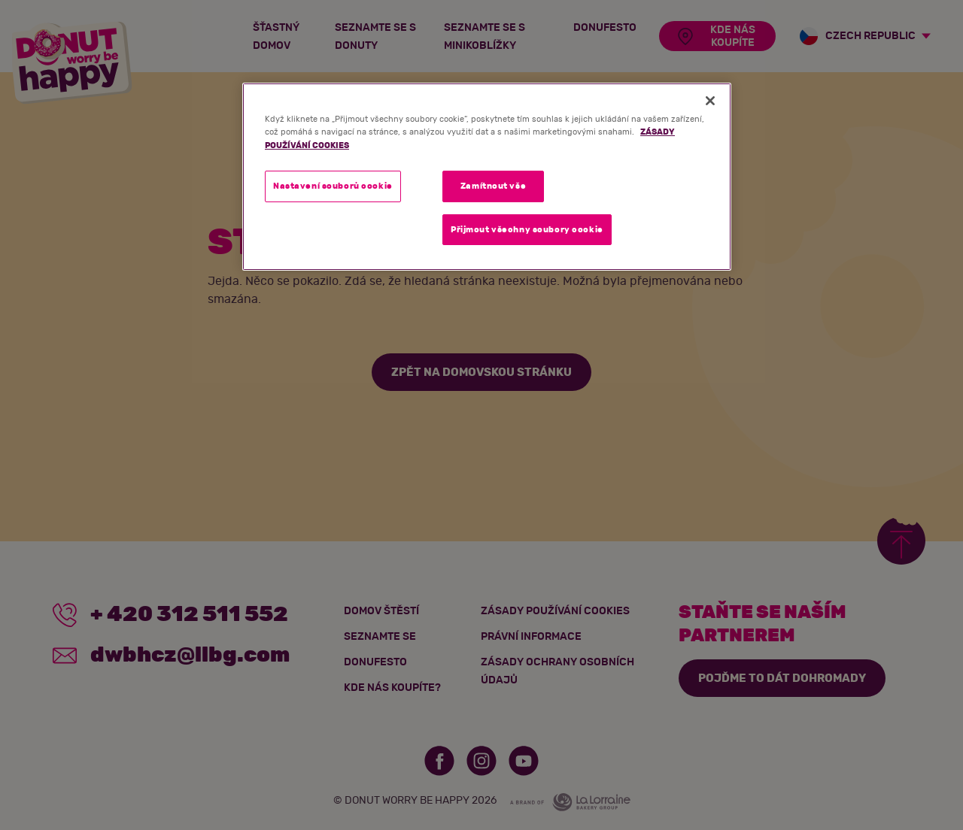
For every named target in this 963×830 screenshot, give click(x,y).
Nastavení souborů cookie (333, 186)
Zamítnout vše (493, 186)
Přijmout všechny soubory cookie (527, 230)
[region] (486, 177)
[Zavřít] (710, 100)
